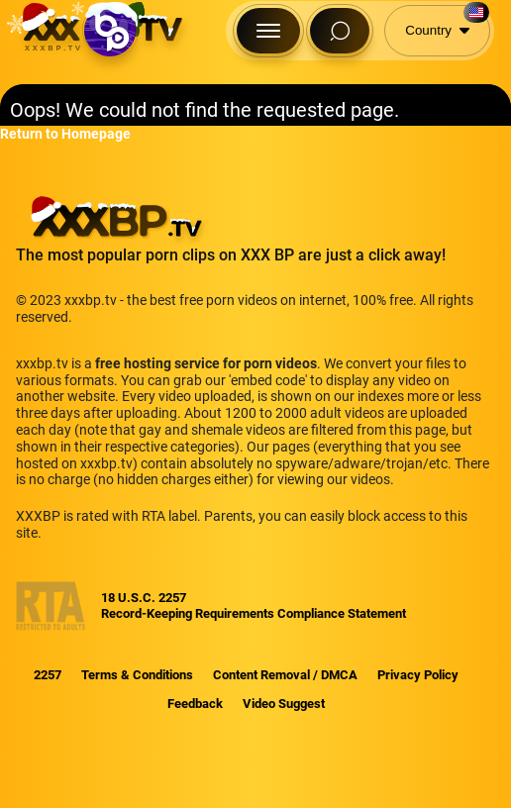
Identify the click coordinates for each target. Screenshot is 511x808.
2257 (47, 674)
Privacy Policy (418, 674)
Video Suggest (284, 703)
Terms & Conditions (137, 674)
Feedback (195, 703)
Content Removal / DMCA (285, 674)
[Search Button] (339, 30)
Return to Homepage (65, 134)
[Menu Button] (268, 30)
